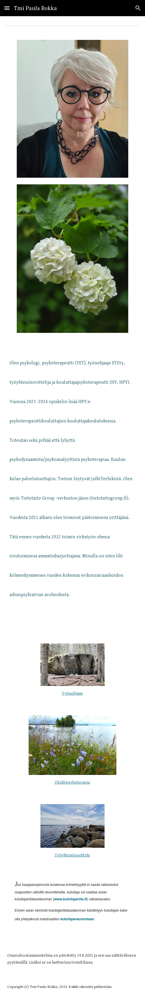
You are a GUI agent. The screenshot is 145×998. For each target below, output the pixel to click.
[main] (72, 484)
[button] (7, 8)
